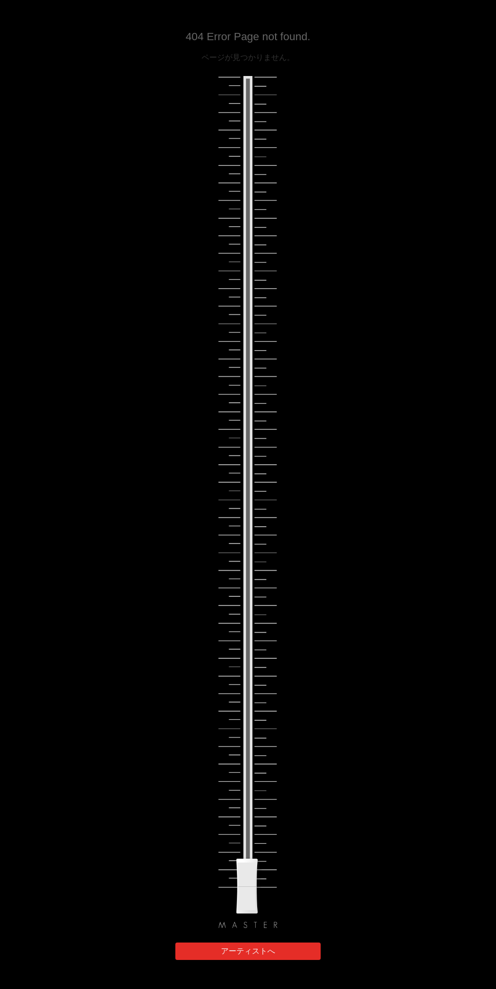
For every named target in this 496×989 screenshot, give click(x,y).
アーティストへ (248, 951)
